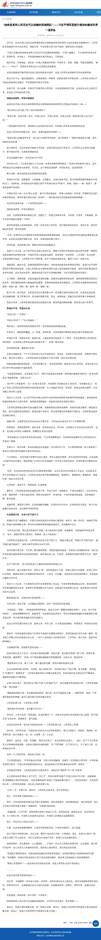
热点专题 (78, 12)
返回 (96, 923)
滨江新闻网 (7, 19)
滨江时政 (33, 12)
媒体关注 (56, 12)
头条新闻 (11, 12)
